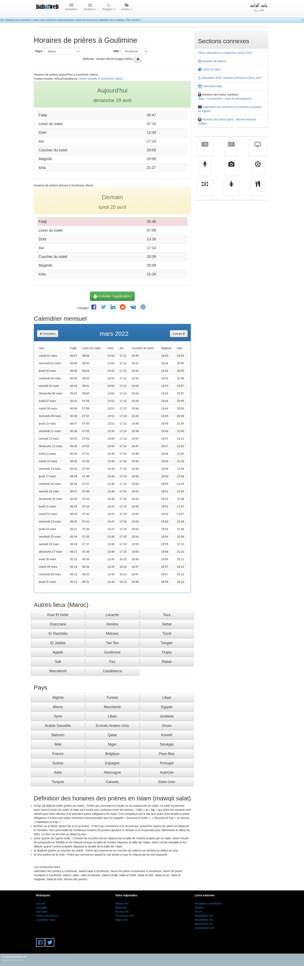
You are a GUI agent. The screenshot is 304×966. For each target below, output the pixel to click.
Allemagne (112, 772)
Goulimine (112, 652)
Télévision (257, 151)
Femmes (231, 191)
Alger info (121, 919)
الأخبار (231, 151)
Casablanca (112, 671)
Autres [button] (126, 7)
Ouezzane (58, 624)
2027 (249, 52)
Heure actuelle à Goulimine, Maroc (101, 78)
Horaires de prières (212, 61)
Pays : (39, 51)
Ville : (117, 51)
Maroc (58, 707)
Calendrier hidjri (210, 86)
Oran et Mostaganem (238, 98)
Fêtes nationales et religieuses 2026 (221, 52)
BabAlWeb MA (204, 915)
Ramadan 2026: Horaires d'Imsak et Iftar (225, 77)
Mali (58, 744)
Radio (205, 171)
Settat (167, 624)
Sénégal (166, 744)
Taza (167, 615)
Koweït (166, 735)
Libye (166, 697)
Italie (58, 772)
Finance (205, 191)
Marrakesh (58, 671)
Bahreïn (57, 735)
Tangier (167, 643)
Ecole (198, 911)
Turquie (58, 782)
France (58, 754)
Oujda (167, 652)
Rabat (167, 662)
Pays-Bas (167, 754)
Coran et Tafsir (209, 69)
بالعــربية (259, 7)
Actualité (204, 151)
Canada (112, 782)
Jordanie (167, 716)
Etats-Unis (166, 782)
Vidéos (231, 171)
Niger (112, 744)
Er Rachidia (57, 634)
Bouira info (122, 911)
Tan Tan (112, 643)
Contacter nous (45, 919)
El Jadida (58, 643)
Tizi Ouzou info (124, 915)
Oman (167, 726)
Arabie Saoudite (58, 726)
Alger (201, 98)
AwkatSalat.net (204, 928)
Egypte (166, 707)
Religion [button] (108, 7)
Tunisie (112, 697)
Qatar (112, 735)
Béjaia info (122, 903)
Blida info (121, 907)
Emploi (199, 907)
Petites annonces (47, 915)
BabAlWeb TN (204, 923)
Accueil (40, 903)
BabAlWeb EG (204, 919)
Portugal (167, 763)
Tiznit (166, 634)
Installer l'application (112, 296)
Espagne (112, 763)
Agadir (58, 652)
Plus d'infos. (133, 20)
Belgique (112, 754)
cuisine (257, 191)
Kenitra (112, 624)
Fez (112, 662)
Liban (112, 716)
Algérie (58, 697)
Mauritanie (112, 707)
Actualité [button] (71, 7)
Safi (58, 662)
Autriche (166, 772)
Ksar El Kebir (58, 615)
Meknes (112, 634)
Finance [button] (90, 7)
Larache (112, 615)
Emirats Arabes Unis (112, 726)
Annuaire (41, 911)
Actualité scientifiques (208, 903)
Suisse (57, 763)
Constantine (214, 98)
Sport (257, 171)
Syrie (58, 716)
